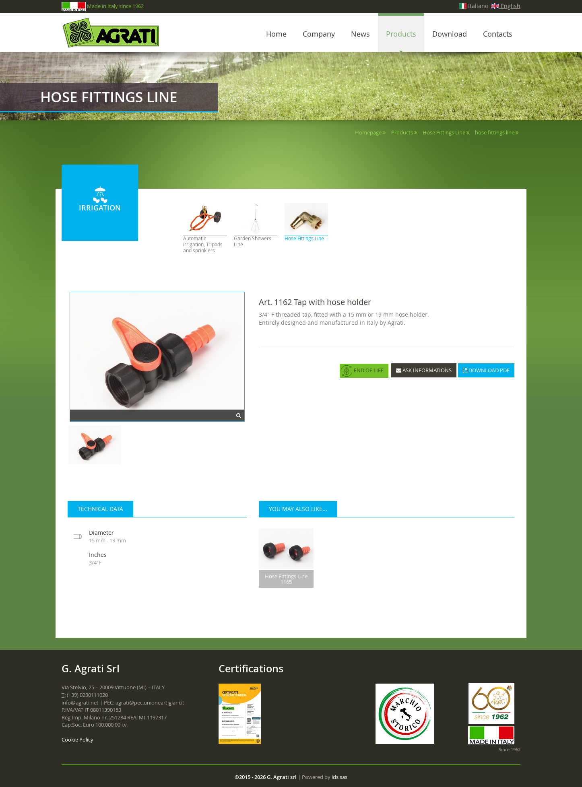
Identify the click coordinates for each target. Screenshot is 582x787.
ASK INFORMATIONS (424, 370)
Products (401, 34)
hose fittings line (494, 132)
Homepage (368, 132)
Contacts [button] (497, 34)
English (505, 6)
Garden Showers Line (252, 241)
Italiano (474, 6)
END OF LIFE (362, 371)
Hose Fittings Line (444, 132)
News (360, 34)
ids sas (339, 777)
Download (449, 34)
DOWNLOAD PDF (486, 370)
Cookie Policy (77, 739)
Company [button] (319, 34)
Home (276, 34)
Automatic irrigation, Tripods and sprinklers (203, 244)
